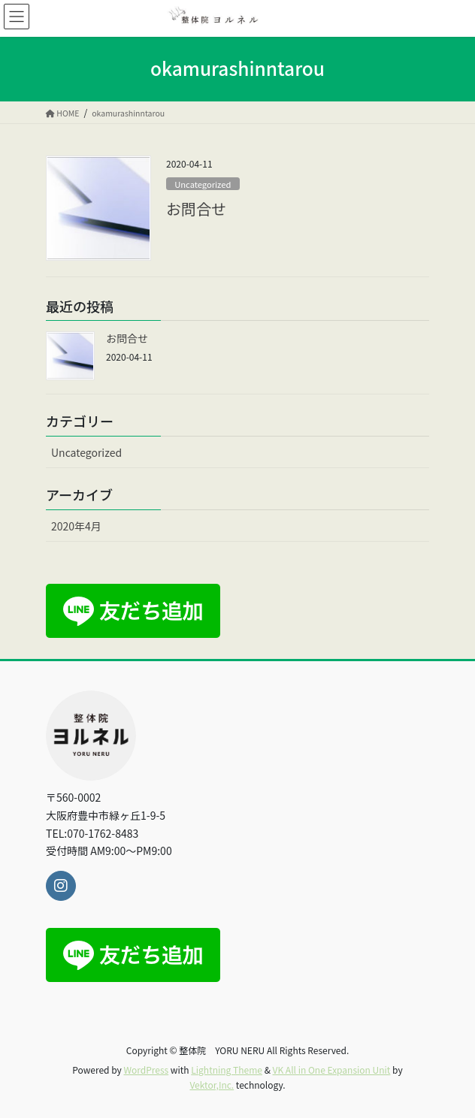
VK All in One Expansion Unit (332, 1069)
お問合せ (196, 208)
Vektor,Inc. (211, 1084)
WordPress (145, 1069)
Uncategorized (202, 184)
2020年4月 (76, 525)
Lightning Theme (226, 1069)
